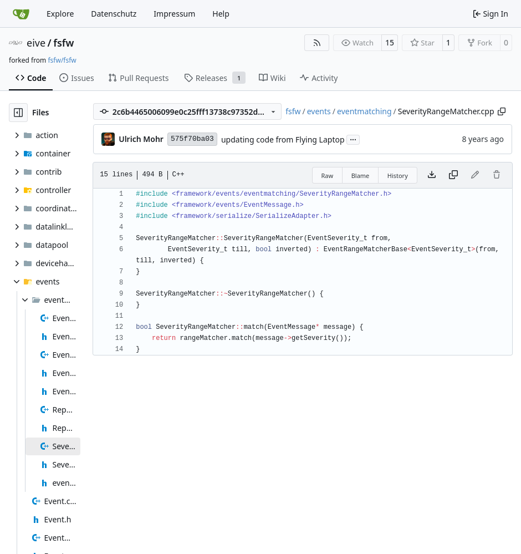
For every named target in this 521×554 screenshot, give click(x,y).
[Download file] (432, 175)
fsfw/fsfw (62, 60)
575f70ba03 (192, 139)
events (319, 111)
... (353, 139)
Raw (327, 175)
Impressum (174, 13)
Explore (60, 13)
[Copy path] (501, 111)
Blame (360, 175)
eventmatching (364, 111)
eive (36, 42)
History (397, 175)
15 (389, 42)
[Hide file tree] (18, 112)
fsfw (63, 42)
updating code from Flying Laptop (283, 139)
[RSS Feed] (317, 42)
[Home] (21, 14)
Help (220, 13)
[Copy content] (453, 175)
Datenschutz (113, 13)
